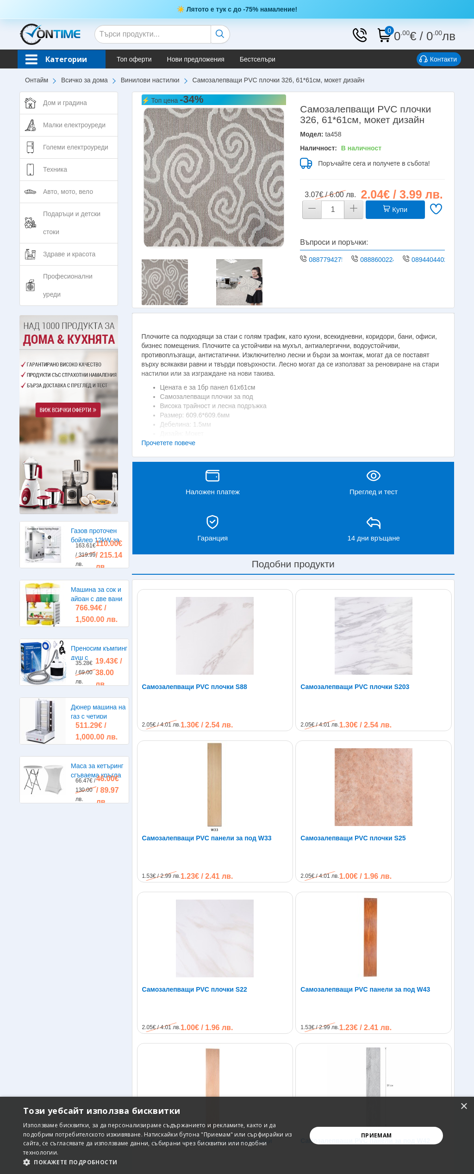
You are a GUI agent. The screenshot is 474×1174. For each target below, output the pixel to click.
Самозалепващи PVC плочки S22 (194, 989)
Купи (395, 209)
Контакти (438, 60)
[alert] (237, 1135)
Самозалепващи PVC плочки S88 (194, 686)
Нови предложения (196, 59)
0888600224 (378, 259)
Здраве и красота (69, 254)
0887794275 (327, 259)
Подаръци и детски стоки (71, 223)
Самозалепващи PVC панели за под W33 (207, 838)
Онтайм (36, 80)
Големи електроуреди (75, 147)
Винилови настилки (150, 80)
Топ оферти (134, 59)
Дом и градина (65, 102)
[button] (160, 1162)
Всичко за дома (84, 80)
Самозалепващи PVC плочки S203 (354, 686)
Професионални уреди (68, 285)
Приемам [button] (376, 1135)
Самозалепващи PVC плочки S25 (352, 838)
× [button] (463, 1106)
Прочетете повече (169, 443)
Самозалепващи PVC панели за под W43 (365, 989)
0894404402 (430, 259)
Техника (55, 169)
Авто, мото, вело (68, 191)
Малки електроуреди (74, 125)
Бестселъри (257, 59)
